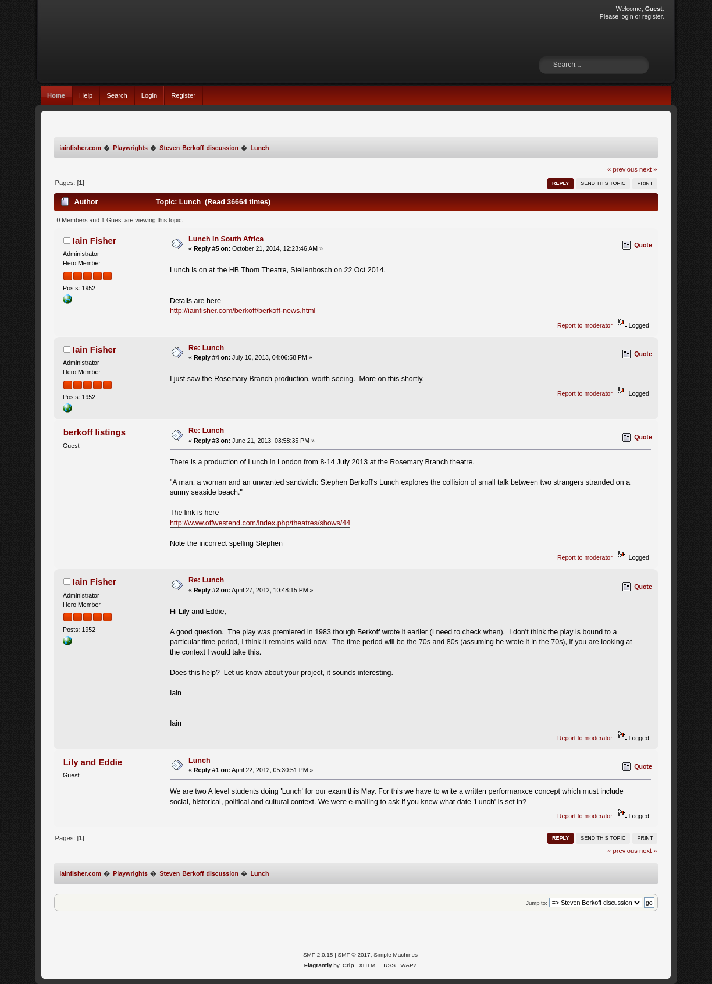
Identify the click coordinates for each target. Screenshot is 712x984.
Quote (643, 244)
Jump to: (536, 903)
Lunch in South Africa (226, 239)
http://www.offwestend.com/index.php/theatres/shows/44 (260, 523)
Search (116, 95)
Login (149, 95)
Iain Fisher (94, 241)
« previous (622, 169)
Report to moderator (585, 325)
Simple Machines (395, 954)
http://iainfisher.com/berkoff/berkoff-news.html (242, 311)
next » (648, 169)
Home (56, 95)
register (652, 16)
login (626, 16)
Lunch (199, 760)
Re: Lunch (206, 348)
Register (183, 95)
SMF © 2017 (354, 954)
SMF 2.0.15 (318, 954)
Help (85, 95)
